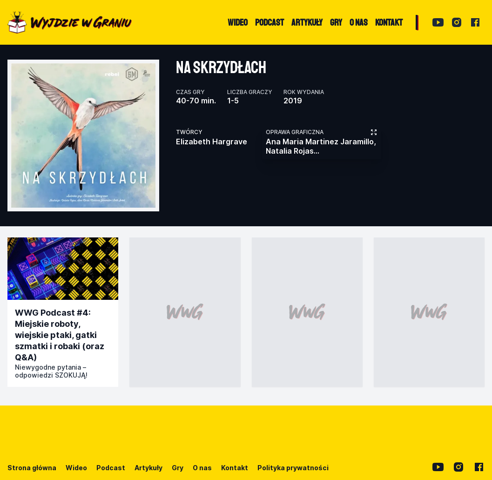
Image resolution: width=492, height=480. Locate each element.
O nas (202, 468)
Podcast (110, 468)
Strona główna (31, 468)
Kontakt (234, 468)
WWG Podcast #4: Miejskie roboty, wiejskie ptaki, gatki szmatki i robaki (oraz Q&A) (59, 335)
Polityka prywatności (293, 468)
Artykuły (148, 468)
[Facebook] (475, 22)
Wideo (76, 468)
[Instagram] (456, 22)
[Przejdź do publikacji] (62, 268)
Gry (177, 468)
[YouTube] (438, 22)
